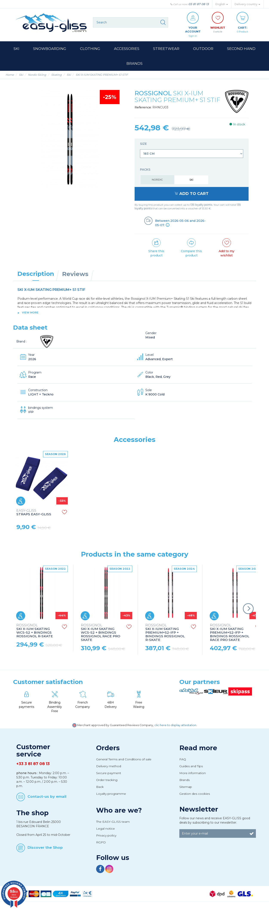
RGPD (101, 843)
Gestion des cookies (194, 794)
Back (100, 787)
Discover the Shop (45, 848)
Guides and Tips (191, 767)
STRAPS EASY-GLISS (33, 513)
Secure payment (108, 774)
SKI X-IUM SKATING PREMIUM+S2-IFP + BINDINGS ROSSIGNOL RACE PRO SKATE (229, 633)
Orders (108, 748)
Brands (184, 780)
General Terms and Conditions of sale (123, 760)
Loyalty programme (111, 794)
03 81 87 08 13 (198, 4)
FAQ (182, 760)
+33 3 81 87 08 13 (33, 764)
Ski (191, 180)
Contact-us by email (47, 797)
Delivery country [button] (247, 4)
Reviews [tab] (75, 274)
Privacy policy (106, 836)
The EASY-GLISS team (113, 822)
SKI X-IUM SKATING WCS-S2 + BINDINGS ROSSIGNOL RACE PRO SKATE (100, 633)
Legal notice (105, 829)
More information (192, 774)
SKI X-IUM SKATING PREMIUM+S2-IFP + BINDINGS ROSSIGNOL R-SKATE (165, 633)
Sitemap (185, 787)
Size (144, 144)
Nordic (157, 180)
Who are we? (119, 811)
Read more (198, 748)
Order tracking (106, 780)
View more (30, 313)
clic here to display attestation (175, 725)
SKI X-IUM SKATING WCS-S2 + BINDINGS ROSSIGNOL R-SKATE (34, 631)
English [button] (221, 4)
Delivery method (108, 767)
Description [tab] (35, 274)
